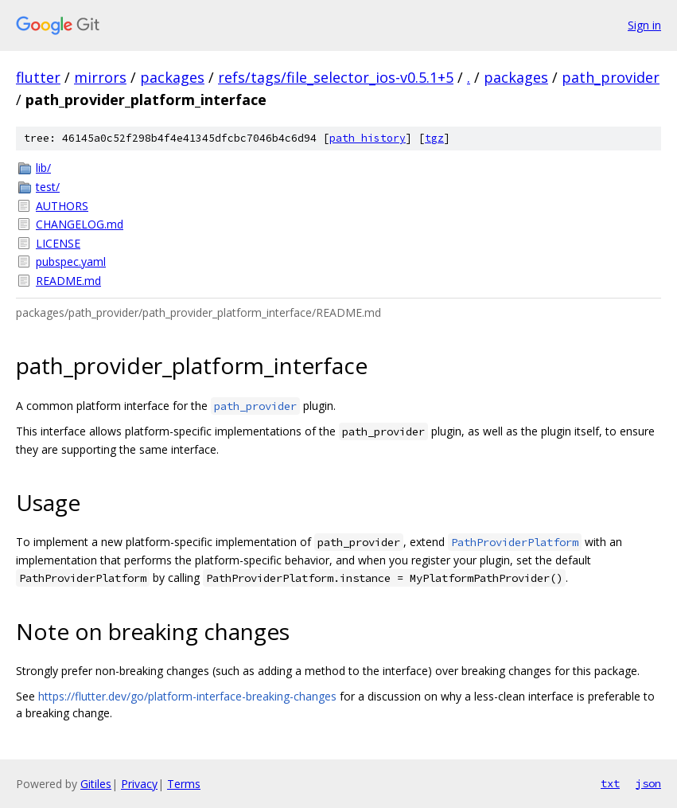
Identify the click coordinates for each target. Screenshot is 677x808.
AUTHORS (62, 205)
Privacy (139, 783)
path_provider (610, 77)
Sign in (644, 25)
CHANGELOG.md (79, 224)
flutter (38, 77)
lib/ (43, 167)
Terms (183, 783)
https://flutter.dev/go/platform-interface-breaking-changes (187, 696)
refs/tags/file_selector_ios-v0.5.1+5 (335, 77)
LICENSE (58, 243)
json (648, 783)
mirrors (100, 77)
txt (610, 783)
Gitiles (95, 783)
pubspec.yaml (71, 261)
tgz (434, 138)
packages (172, 77)
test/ (48, 186)
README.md (68, 280)
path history (367, 138)
